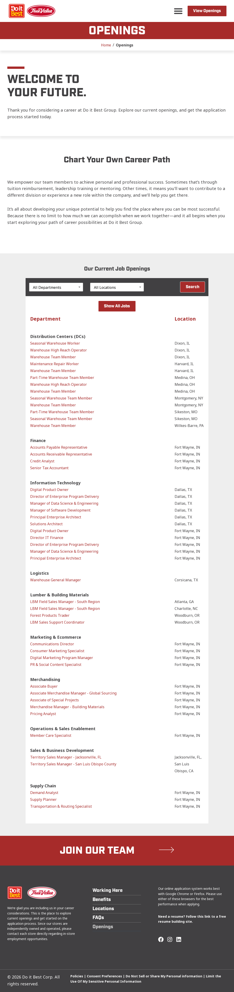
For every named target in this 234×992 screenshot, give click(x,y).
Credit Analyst (42, 461)
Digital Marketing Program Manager (61, 657)
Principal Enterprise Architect (55, 517)
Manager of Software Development (60, 510)
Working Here (107, 890)
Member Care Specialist (50, 735)
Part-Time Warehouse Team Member (62, 377)
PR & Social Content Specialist (55, 664)
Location (185, 319)
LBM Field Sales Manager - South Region (65, 601)
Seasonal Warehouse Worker (55, 343)
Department (45, 319)
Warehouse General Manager (55, 579)
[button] (178, 11)
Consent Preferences (104, 976)
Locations (103, 909)
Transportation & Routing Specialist (61, 806)
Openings (103, 927)
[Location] (117, 287)
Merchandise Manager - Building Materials (67, 706)
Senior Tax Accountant (49, 467)
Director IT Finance (46, 537)
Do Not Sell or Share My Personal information (164, 976)
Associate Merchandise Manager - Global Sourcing (73, 693)
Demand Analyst (44, 792)
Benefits (102, 899)
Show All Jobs (117, 306)
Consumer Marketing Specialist (57, 650)
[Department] (56, 287)
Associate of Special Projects (54, 699)
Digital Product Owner (49, 489)
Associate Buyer (44, 686)
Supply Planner (43, 799)
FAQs (98, 917)
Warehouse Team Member (53, 356)
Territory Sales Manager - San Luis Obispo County (73, 764)
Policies (76, 976)
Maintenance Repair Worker (54, 363)
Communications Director (52, 643)
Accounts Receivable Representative (61, 454)
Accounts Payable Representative (58, 447)
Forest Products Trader (49, 615)
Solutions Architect (46, 523)
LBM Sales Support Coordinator (57, 622)
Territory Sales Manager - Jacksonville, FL (65, 757)
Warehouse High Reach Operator (58, 350)
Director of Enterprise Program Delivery (64, 496)
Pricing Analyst (43, 713)
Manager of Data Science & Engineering (64, 503)
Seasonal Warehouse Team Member (61, 398)
